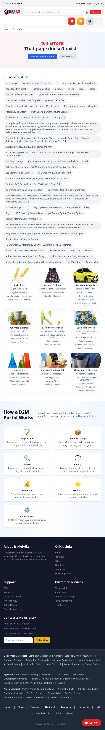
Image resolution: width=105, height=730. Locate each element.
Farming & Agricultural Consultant (85, 332)
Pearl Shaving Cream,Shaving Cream (49, 111)
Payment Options (63, 600)
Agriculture (19, 285)
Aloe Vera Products (19, 331)
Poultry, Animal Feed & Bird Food (37, 688)
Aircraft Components (86, 292)
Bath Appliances (52, 377)
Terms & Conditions (13, 596)
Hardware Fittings (52, 381)
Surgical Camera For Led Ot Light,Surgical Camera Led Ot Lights (37, 178)
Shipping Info (61, 588)
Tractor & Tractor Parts (85, 289)
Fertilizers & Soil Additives (19, 299)
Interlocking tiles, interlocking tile (80, 106)
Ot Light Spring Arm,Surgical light (54, 172)
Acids (11, 374)
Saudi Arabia (42, 713)
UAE (97, 707)
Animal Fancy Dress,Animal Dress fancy (25, 256)
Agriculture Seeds (19, 292)
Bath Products (52, 341)
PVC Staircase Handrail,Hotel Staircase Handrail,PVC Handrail (58, 161)
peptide (59, 88)
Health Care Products (36, 697)
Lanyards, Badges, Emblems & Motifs (52, 336)
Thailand (50, 707)
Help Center (61, 605)
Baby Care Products (87, 688)
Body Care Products (13, 693)
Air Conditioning (12, 664)
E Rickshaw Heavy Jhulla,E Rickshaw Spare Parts (29, 146)
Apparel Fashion (52, 285)
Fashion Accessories (52, 327)
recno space (12, 83)
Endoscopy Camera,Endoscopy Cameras (25, 250)
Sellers (58, 560)
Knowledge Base (63, 573)
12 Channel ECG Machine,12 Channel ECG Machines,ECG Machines (38, 244)
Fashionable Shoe (41, 88)
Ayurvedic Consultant (19, 335)
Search (95, 12)
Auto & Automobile (85, 285)
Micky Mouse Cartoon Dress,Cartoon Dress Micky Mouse (33, 262)
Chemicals (19, 370)
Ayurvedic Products (19, 342)
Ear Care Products (35, 693)
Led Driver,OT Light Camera (19, 172)
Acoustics (45, 374)
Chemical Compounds (19, 381)
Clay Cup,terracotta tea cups (47, 207)
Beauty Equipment (52, 344)
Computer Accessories (85, 374)
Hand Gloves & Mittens (76, 678)
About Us (59, 565)
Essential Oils (54, 693)
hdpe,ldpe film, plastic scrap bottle (79, 83)
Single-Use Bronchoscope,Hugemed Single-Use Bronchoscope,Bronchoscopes (44, 233)
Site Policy (9, 592)
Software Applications (85, 390)
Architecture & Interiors (86, 337)
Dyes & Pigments (19, 384)
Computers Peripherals (85, 387)
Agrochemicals (23, 374)
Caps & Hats (45, 292)
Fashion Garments (40, 678)
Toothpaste (59, 117)
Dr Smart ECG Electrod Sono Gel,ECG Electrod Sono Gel (33, 184)
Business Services (86, 327)
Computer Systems (86, 383)
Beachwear (60, 289)
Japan (8, 707)
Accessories (60, 331)
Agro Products (12, 296)
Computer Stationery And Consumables (86, 378)
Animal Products (66, 688)
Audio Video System (33, 664)
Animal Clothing (46, 289)
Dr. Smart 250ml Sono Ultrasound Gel (24, 189)
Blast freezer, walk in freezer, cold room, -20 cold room (32, 106)
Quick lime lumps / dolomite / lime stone (59, 94)
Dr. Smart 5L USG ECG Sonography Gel (66, 189)
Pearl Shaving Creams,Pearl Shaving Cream (27, 117)
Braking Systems (86, 296)
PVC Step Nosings (14, 161)
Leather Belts (46, 331)
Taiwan (34, 707)
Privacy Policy (10, 600)
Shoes (71, 88)
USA (58, 713)
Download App (83, 3)
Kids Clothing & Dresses (51, 682)
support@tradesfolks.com (23, 628)
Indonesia (83, 707)
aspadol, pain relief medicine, (37, 83)
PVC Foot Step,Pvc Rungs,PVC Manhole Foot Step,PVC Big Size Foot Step (41, 167)
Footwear (57, 678)
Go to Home (68, 56)
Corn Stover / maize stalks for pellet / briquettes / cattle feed (35, 100)
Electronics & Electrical (85, 370)
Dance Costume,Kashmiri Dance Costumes (71, 250)
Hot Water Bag (73, 262)
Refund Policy (10, 605)
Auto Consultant (86, 341)
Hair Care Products (13, 697)
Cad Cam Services (85, 348)
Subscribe (42, 640)
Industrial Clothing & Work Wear (20, 682)
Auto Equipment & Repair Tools (86, 304)
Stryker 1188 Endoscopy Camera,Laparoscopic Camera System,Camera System (44, 213)
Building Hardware (52, 384)
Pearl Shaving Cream (16, 111)
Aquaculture (27, 296)
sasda (92, 88)
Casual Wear (59, 292)
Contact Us (60, 569)
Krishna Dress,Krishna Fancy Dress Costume (71, 256)
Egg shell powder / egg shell (20, 94)
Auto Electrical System (85, 299)
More (70, 713)
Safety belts (92, 262)
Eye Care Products (73, 693)
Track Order (61, 592)
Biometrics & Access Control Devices (82, 664)
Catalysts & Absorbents (19, 377)
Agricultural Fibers (19, 289)
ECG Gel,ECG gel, (14, 207)
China (21, 707)
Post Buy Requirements (42, 56)
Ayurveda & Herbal (19, 327)
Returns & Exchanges (65, 596)
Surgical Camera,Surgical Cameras (23, 239)
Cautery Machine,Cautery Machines (23, 218)
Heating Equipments (88, 660)
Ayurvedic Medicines (19, 338)
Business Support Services (86, 344)
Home (7, 29)
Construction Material (52, 370)
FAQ (6, 588)
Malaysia (66, 707)
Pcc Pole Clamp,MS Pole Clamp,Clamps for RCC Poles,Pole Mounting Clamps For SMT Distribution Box (47, 154)
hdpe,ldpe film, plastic (16, 88)
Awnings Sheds (58, 374)
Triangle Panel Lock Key (77, 207)
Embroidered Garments (52, 296)
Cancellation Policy (13, 609)
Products (59, 556)
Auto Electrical (54, 664)
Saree (82, 88)
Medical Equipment (60, 697)
